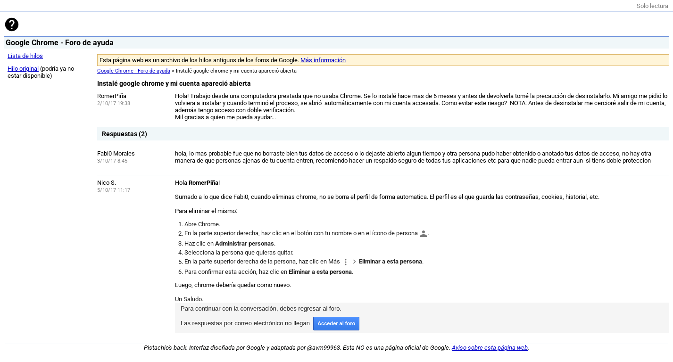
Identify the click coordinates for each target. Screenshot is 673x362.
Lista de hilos (25, 55)
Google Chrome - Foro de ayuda (133, 71)
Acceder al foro (336, 323)
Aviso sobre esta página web (490, 347)
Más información (323, 60)
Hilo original (23, 68)
